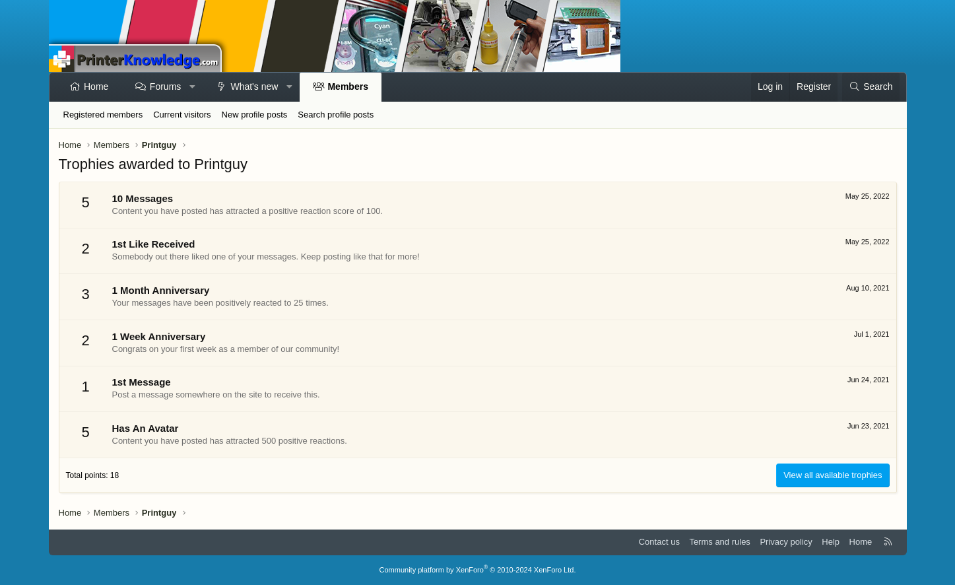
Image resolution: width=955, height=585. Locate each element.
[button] (193, 87)
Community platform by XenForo (477, 570)
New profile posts (255, 115)
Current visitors (182, 115)
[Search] (870, 87)
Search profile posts (336, 115)
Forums (165, 86)
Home (96, 86)
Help (831, 542)
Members (347, 86)
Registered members (103, 115)
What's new (254, 86)
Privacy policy (786, 542)
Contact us (659, 542)
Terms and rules (719, 542)
